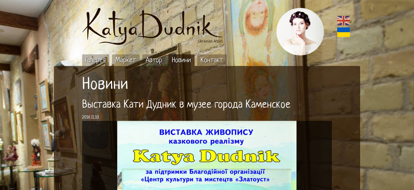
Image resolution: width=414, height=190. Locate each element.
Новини (105, 85)
